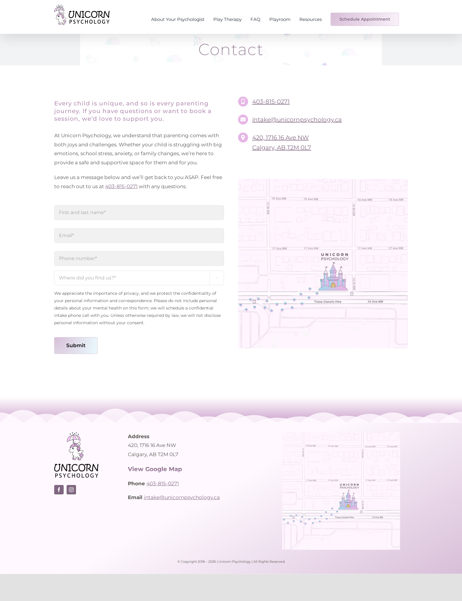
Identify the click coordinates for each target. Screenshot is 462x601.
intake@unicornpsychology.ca (297, 119)
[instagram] (71, 489)
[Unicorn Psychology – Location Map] (323, 181)
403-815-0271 (121, 186)
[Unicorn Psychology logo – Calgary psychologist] (76, 434)
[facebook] (59, 489)
